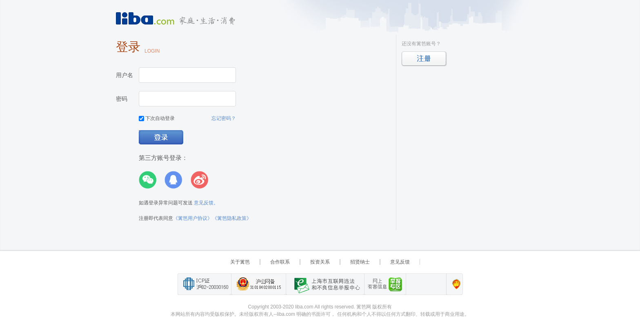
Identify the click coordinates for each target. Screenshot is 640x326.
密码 (121, 98)
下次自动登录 (157, 118)
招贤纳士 (360, 262)
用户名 (124, 75)
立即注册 (424, 59)
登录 (161, 137)
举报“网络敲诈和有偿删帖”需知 (384, 284)
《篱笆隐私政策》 (231, 218)
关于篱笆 (240, 262)
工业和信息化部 (204, 284)
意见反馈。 (206, 203)
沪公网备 (258, 284)
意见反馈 (400, 262)
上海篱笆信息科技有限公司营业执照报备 (454, 284)
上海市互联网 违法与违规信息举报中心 (325, 284)
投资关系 (320, 262)
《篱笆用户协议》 (192, 218)
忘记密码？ (223, 118)
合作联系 (280, 262)
